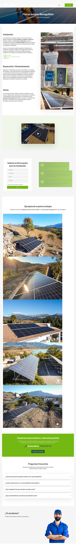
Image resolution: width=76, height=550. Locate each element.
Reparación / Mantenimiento (12, 56)
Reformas (41, 5)
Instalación (7, 55)
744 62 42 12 (45, 449)
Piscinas (34, 5)
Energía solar (26, 5)
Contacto (69, 5)
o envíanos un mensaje (37, 455)
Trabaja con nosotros (51, 5)
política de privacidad (19, 186)
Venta (6, 58)
